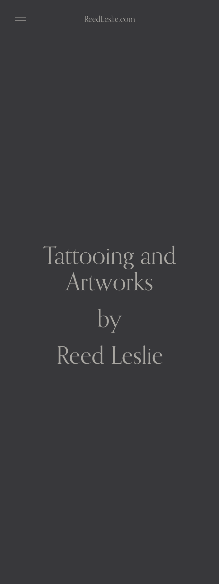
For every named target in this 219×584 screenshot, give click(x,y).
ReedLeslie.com (109, 19)
